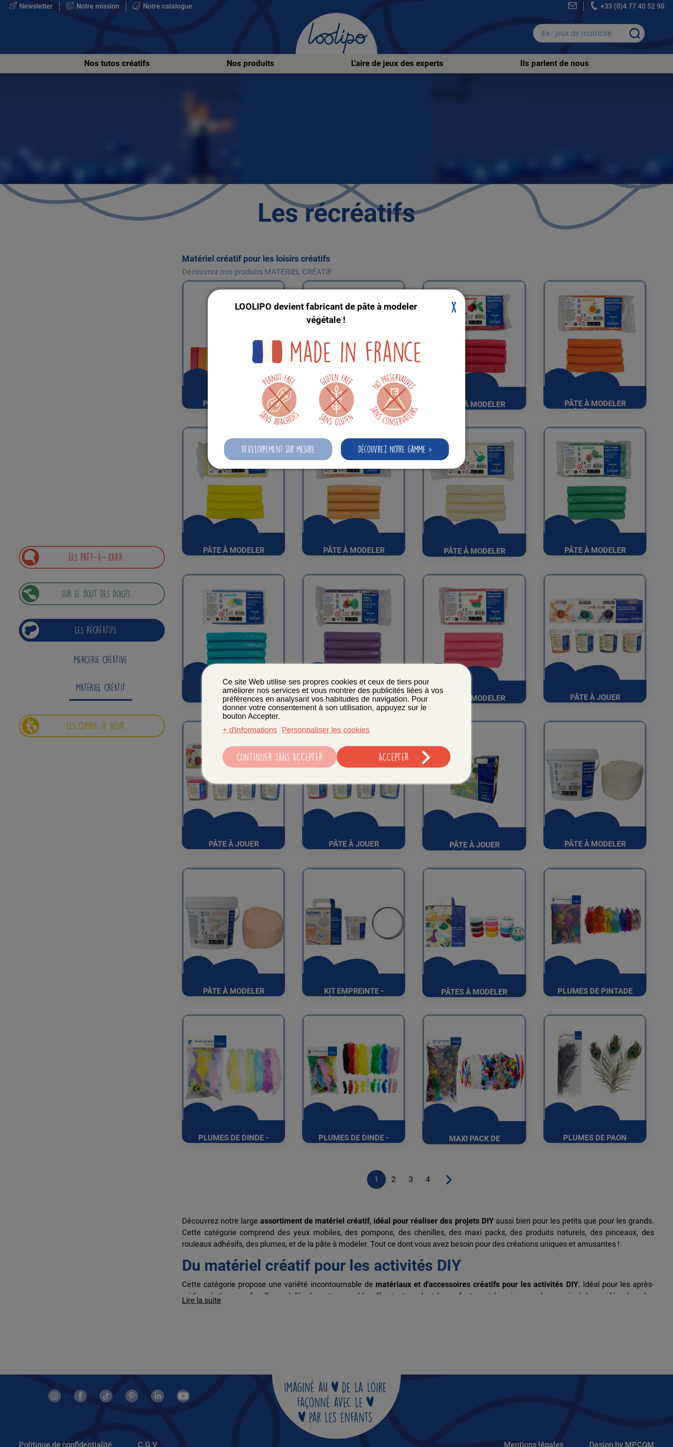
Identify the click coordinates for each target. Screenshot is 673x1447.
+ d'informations (249, 731)
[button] (278, 449)
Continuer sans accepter (278, 758)
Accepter (394, 758)
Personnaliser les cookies (326, 731)
